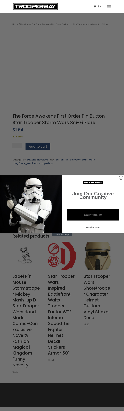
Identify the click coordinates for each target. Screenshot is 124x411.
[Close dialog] (121, 178)
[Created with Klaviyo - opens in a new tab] (62, 234)
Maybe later (93, 227)
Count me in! (93, 215)
